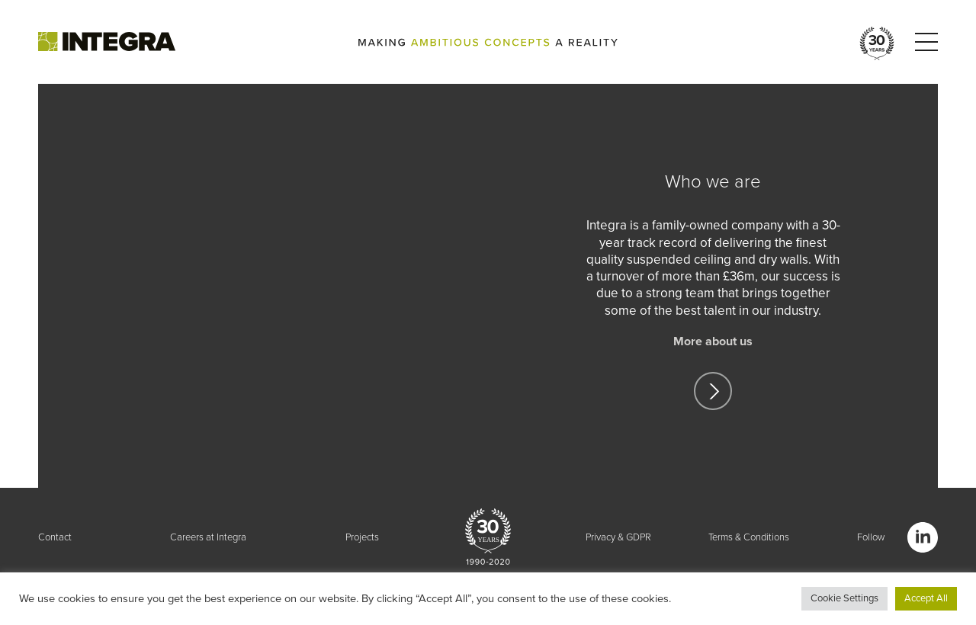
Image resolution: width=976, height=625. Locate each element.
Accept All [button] (926, 598)
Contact (55, 537)
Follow (870, 537)
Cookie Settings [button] (844, 598)
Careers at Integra (208, 537)
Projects (362, 537)
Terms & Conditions (748, 537)
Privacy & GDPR (618, 537)
